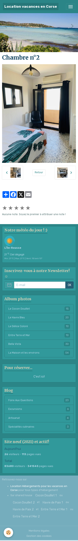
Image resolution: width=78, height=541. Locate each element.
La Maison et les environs (39, 353)
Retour (39, 172)
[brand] (30, 6)
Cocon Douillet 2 (24, 502)
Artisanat (39, 418)
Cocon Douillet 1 (46, 495)
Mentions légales (39, 530)
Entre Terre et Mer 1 (54, 509)
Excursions (39, 409)
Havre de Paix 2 (23, 509)
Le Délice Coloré (39, 326)
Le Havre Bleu (39, 317)
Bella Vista (39, 344)
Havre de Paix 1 (53, 502)
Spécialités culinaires (39, 427)
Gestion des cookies (39, 536)
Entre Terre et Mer (39, 335)
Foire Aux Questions (39, 400)
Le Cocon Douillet (39, 309)
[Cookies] (8, 532)
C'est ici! (39, 376)
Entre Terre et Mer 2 (26, 516)
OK (69, 285)
